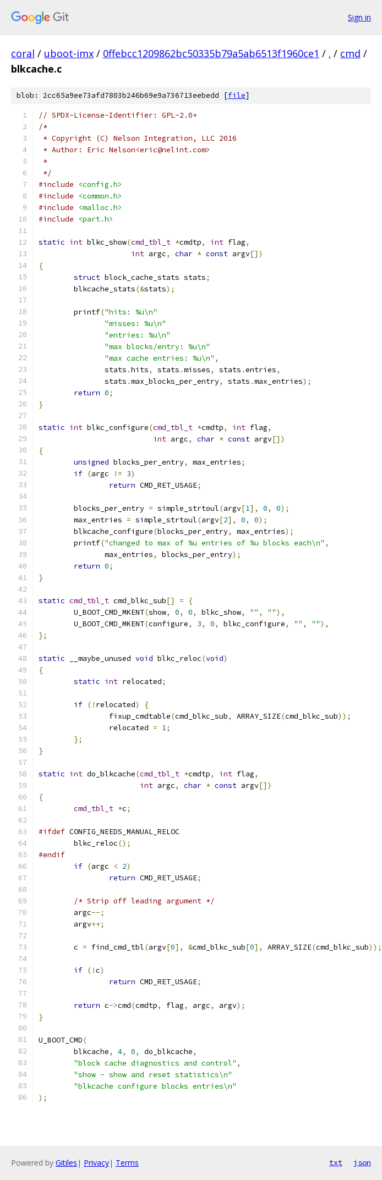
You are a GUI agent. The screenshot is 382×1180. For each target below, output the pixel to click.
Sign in (359, 17)
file (236, 95)
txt (335, 1162)
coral (23, 53)
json (362, 1162)
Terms (127, 1162)
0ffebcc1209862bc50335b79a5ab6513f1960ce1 (211, 53)
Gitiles (66, 1162)
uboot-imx (69, 53)
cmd (350, 53)
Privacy (96, 1162)
